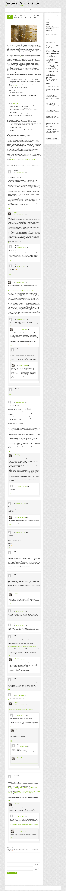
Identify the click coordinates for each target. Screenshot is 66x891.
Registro (47, 22)
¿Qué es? (13, 9)
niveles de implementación (33, 159)
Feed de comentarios (50, 28)
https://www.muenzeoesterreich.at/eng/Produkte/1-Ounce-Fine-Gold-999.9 (22, 787)
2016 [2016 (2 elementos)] (50, 47)
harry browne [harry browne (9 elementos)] (50, 67)
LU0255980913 (15, 85)
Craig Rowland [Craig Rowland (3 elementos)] (53, 55)
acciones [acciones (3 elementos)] (48, 48)
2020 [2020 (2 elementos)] (55, 47)
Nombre (36, 864)
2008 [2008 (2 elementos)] (53, 46)
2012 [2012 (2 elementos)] (55, 46)
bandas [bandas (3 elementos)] (55, 48)
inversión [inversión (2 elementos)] (48, 70)
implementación (13, 159)
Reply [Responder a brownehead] (9, 242)
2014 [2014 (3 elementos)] (47, 47)
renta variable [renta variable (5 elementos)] (50, 74)
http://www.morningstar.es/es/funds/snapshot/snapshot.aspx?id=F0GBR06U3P (23, 646)
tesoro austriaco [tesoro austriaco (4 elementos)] (50, 81)
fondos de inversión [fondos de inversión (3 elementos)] (51, 64)
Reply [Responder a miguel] (9, 630)
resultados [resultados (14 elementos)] (50, 75)
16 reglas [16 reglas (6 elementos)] (49, 46)
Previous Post (10, 879)
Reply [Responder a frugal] (9, 512)
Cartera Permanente (17, 887)
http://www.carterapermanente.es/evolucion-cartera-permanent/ (20, 290)
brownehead (16, 212)
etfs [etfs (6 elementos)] (54, 62)
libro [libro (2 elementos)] (51, 70)
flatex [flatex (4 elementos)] (56, 62)
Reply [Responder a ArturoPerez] (9, 208)
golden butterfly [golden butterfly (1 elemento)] (55, 65)
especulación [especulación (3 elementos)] (49, 62)
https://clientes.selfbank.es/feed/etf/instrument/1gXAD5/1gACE (21, 709)
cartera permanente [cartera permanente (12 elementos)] (52, 52)
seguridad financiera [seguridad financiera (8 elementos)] (49, 78)
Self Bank (21, 56)
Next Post (38, 879)
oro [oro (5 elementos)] (58, 71)
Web (36, 869)
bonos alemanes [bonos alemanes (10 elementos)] (50, 51)
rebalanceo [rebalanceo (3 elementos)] (53, 73)
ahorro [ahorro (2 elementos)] (52, 48)
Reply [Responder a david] (11, 360)
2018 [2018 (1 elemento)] (51, 47)
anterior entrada (12, 44)
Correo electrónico (37, 867)
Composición (20, 9)
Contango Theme (47, 887)
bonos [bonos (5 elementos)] (48, 50)
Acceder (47, 24)
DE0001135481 (15, 103)
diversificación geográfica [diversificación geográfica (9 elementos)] (51, 60)
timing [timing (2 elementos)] (52, 82)
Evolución (29, 9)
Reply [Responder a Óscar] (9, 570)
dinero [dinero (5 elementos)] (55, 56)
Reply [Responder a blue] (9, 699)
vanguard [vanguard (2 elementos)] (48, 83)
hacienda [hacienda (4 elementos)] (48, 67)
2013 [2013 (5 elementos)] (57, 46)
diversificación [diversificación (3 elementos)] (49, 58)
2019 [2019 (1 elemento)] (53, 47)
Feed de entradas (49, 26)
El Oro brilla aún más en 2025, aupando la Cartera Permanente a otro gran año (52, 95)
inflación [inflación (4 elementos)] (54, 68)
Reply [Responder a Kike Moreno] (9, 800)
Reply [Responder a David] (10, 325)
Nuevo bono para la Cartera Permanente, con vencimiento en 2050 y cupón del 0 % (52, 91)
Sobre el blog (38, 9)
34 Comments (23, 21)
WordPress (57, 887)
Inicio (7, 9)
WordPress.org (49, 30)
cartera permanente (24, 159)
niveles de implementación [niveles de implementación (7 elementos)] (52, 70)
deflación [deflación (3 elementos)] (50, 56)
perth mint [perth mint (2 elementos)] (48, 73)
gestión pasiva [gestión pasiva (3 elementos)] (49, 65)
